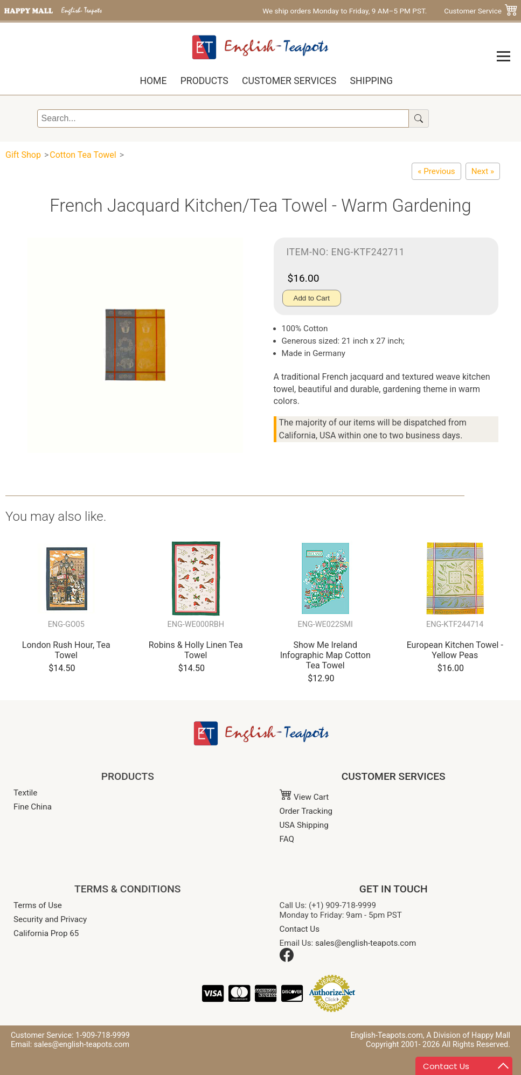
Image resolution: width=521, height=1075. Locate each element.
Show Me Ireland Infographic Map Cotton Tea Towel (325, 655)
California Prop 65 (46, 933)
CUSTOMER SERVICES (394, 776)
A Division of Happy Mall (468, 1035)
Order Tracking (306, 811)
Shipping (371, 80)
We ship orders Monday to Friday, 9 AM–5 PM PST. (344, 10)
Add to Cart (312, 298)
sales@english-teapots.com (365, 943)
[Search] (223, 118)
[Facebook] (287, 959)
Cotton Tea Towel (83, 155)
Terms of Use (37, 905)
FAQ (287, 839)
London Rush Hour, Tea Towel (66, 650)
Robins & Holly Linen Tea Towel (196, 650)
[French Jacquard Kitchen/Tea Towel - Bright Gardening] (483, 171)
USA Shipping (304, 825)
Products (204, 80)
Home (153, 80)
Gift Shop (23, 155)
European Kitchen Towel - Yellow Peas (455, 650)
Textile (25, 793)
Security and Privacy (50, 919)
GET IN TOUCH (393, 889)
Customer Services (289, 80)
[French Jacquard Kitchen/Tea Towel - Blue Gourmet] (436, 171)
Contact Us (300, 929)
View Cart (304, 797)
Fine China (32, 807)
